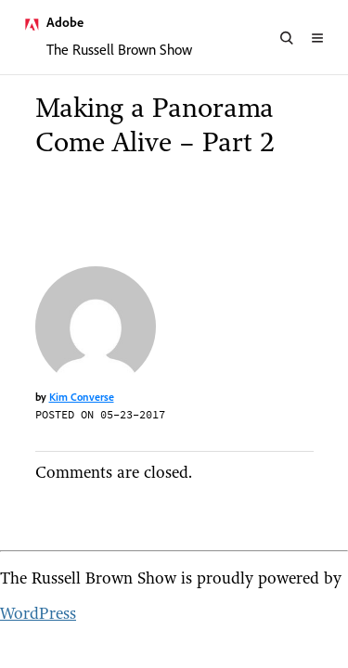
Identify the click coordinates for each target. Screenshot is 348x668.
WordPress (38, 612)
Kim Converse (81, 397)
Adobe (65, 22)
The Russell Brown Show (119, 50)
